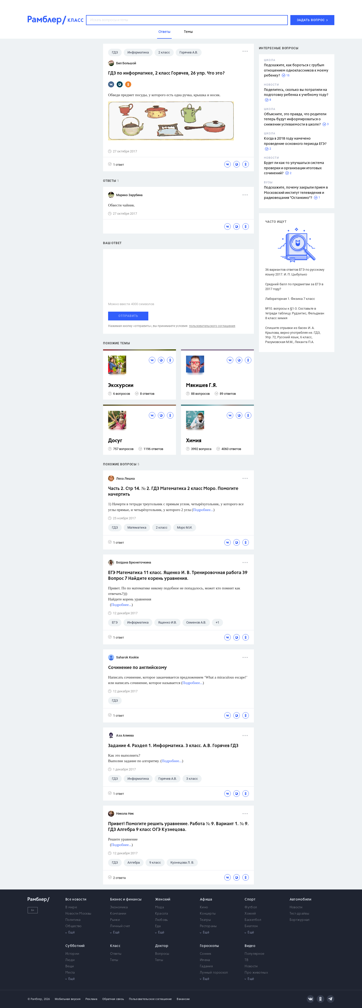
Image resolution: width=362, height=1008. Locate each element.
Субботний (75, 946)
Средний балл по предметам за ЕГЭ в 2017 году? (294, 286)
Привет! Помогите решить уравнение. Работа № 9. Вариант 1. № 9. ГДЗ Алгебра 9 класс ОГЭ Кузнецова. (178, 827)
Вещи (69, 966)
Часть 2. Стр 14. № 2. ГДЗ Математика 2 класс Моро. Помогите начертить (173, 491)
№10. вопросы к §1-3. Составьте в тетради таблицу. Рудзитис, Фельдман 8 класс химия (294, 313)
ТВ (246, 960)
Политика (72, 920)
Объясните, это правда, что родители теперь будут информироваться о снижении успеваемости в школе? (295, 119)
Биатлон (251, 926)
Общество (73, 926)
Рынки (115, 920)
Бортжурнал (300, 920)
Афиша (206, 899)
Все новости (75, 899)
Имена (205, 960)
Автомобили (300, 899)
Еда (158, 926)
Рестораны (208, 926)
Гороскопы (209, 946)
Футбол (251, 907)
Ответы (115, 954)
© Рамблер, (35, 999)
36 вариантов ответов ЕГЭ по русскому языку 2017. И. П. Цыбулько (294, 272)
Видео (250, 946)
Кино (204, 907)
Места (70, 972)
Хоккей (250, 913)
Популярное (254, 954)
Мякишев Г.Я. (201, 385)
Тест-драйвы (299, 913)
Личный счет (120, 926)
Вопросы (162, 954)
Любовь (161, 920)
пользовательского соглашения (212, 326)
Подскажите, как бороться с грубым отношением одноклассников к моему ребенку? (296, 70)
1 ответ (116, 164)
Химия (193, 440)
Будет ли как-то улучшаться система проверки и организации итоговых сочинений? (294, 168)
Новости (296, 907)
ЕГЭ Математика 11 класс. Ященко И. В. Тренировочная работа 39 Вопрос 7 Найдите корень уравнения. (177, 576)
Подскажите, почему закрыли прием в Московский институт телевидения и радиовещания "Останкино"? (296, 193)
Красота (161, 913)
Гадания (206, 966)
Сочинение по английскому (137, 667)
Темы (114, 960)
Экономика (119, 907)
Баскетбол (253, 920)
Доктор (161, 946)
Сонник (205, 954)
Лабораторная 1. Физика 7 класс (290, 299)
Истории (72, 954)
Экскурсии (120, 385)
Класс (115, 946)
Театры (205, 920)
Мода (159, 907)
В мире (71, 907)
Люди (70, 960)
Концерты (208, 913)
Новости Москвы (78, 913)
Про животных (256, 972)
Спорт (250, 899)
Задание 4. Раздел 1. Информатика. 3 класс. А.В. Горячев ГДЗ (173, 746)
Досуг (115, 440)
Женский (162, 899)
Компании (118, 913)
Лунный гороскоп (214, 972)
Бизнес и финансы (126, 899)
